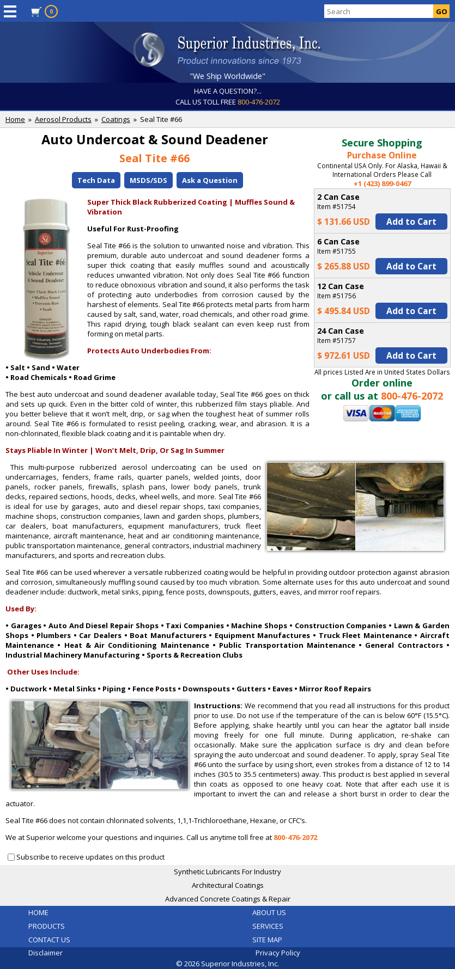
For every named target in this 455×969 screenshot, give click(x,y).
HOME (38, 912)
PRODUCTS (46, 926)
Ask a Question (210, 180)
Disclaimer (45, 953)
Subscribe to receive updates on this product (90, 857)
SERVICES (267, 926)
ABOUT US (269, 912)
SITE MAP (267, 940)
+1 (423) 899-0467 (382, 183)
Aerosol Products (63, 119)
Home (15, 119)
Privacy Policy (278, 953)
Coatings (115, 119)
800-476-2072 (259, 102)
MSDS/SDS (148, 180)
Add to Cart (411, 222)
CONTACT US (49, 940)
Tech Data (96, 180)
